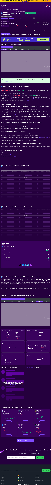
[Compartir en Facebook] (23, 265)
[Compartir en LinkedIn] (25, 265)
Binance (13, 98)
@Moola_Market (7, 297)
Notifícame (40, 457)
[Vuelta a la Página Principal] (2, 9)
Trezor (32, 100)
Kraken (9, 98)
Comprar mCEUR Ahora (30, 13)
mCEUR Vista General (6, 34)
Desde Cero (15, 156)
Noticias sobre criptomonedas (15, 152)
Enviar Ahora (45, 363)
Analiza (9, 421)
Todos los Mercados (15, 34)
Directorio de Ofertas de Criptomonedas (34, 139)
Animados (12, 154)
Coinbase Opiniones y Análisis (39, 480)
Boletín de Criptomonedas (5, 478)
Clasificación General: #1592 (5, 16)
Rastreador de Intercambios (37, 98)
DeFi (15, 114)
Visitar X (22, 330)
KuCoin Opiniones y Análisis (39, 481)
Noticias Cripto (3, 481)
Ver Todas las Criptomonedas (25, 440)
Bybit (7, 98)
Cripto (4, 9)
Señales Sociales (37, 34)
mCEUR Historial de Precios (26, 34)
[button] (46, 6)
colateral (7, 117)
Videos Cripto (3, 483)
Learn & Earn (3, 475)
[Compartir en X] (20, 265)
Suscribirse (46, 470)
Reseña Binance (37, 478)
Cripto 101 (2, 477)
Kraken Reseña (37, 477)
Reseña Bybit (37, 475)
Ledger (28, 100)
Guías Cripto (3, 480)
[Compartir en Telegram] (28, 265)
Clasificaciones (9, 9)
